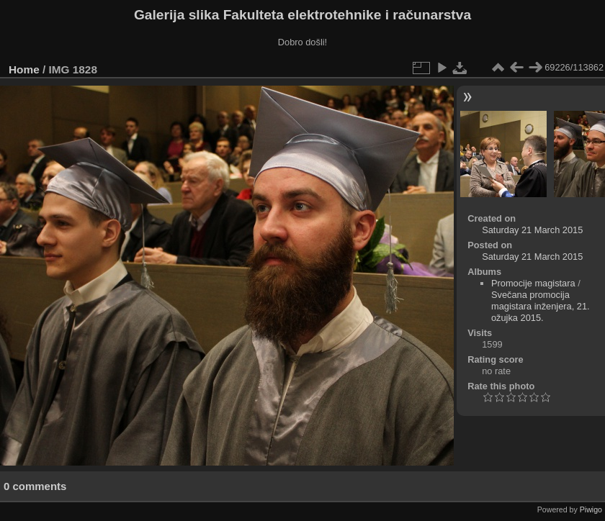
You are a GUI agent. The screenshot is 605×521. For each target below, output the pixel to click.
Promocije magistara (533, 283)
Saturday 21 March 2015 (532, 230)
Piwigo (591, 509)
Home (24, 69)
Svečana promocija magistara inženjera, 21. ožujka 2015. (540, 306)
